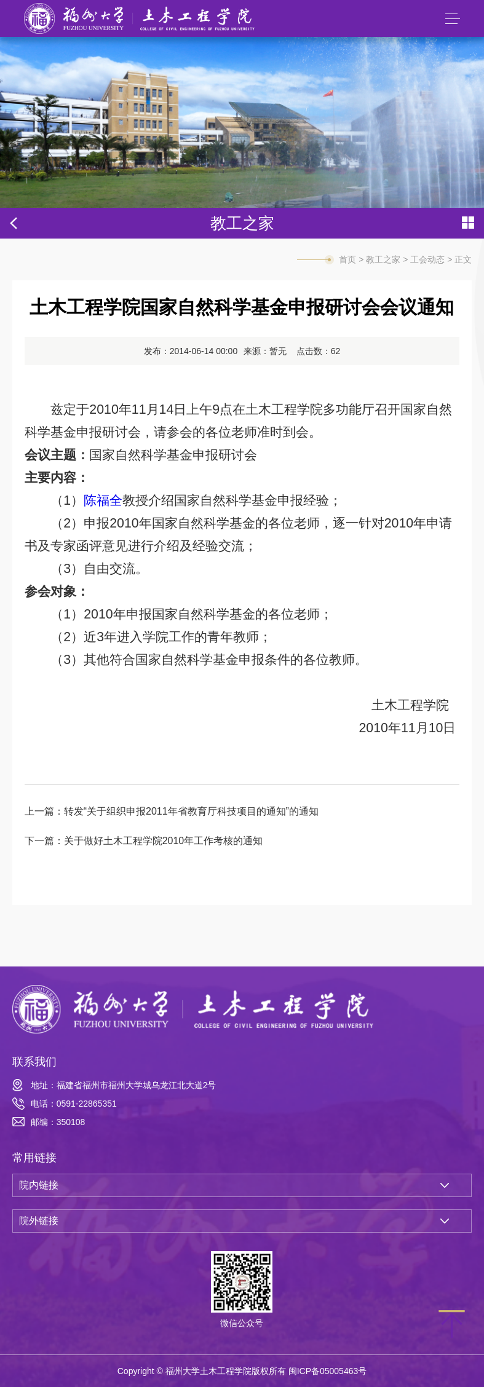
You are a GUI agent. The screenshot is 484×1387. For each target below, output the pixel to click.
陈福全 (103, 500)
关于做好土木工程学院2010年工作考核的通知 (163, 841)
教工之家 (383, 259)
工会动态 (427, 259)
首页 (347, 259)
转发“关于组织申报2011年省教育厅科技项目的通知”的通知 (191, 811)
